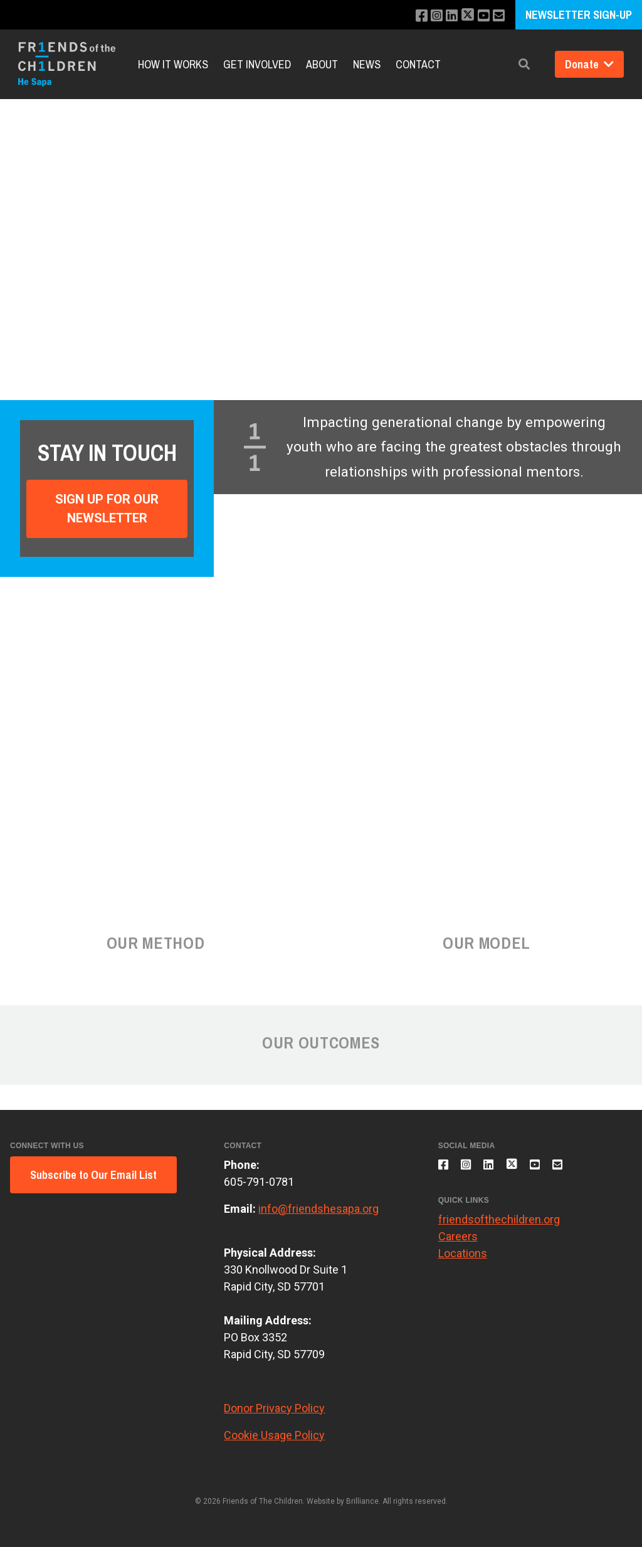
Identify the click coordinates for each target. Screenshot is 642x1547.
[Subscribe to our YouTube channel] (481, 16)
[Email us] (497, 16)
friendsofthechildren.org (499, 1226)
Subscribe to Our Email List (93, 1175)
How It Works (173, 64)
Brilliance (362, 1501)
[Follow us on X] (463, 16)
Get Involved (257, 64)
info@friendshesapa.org (318, 1208)
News (367, 64)
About (322, 64)
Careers (458, 1243)
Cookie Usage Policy (274, 1435)
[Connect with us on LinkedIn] (445, 16)
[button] (524, 64)
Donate (589, 64)
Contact (418, 64)
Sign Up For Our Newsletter (107, 508)
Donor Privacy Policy (274, 1408)
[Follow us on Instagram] (428, 16)
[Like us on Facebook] (411, 16)
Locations (462, 1260)
